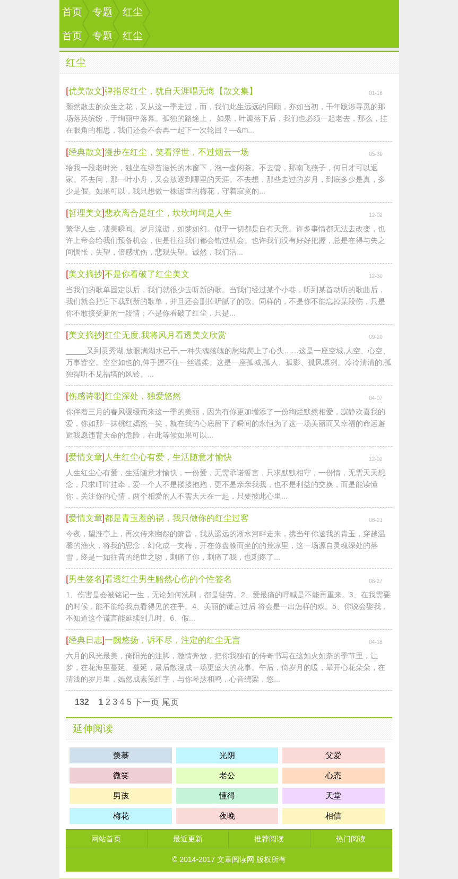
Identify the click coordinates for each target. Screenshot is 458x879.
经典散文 (85, 151)
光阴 (227, 755)
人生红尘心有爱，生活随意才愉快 (168, 457)
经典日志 (85, 640)
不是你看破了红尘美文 (147, 274)
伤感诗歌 (85, 396)
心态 (333, 775)
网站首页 (106, 838)
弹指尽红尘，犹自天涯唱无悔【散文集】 (181, 90)
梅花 (121, 815)
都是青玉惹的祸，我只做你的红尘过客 (177, 518)
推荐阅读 (269, 838)
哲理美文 (85, 212)
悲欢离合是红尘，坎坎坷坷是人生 (168, 212)
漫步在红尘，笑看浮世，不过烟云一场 (177, 151)
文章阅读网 (235, 859)
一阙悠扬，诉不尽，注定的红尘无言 (172, 640)
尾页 (170, 702)
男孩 (121, 795)
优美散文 (85, 90)
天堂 (333, 795)
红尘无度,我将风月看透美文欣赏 (165, 335)
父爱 (333, 755)
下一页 (146, 702)
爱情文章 (85, 457)
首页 (72, 12)
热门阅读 (351, 838)
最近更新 (188, 838)
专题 (102, 12)
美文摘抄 (85, 274)
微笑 (121, 775)
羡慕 (121, 755)
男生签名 (85, 579)
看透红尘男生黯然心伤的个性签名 (168, 579)
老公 (227, 775)
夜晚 (227, 815)
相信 (333, 815)
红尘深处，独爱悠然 (143, 396)
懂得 (227, 795)
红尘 (133, 12)
